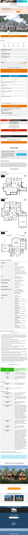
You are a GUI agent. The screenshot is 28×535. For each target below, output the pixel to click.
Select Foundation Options (5, 53)
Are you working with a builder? (6, 88)
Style (3, 38)
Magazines (19, 529)
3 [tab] (13, 32)
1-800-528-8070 (15, 5)
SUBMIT (18, 11)
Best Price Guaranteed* (23, 63)
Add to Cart (14, 70)
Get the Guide (14, 142)
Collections (10, 529)
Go (18, 517)
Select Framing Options (5, 56)
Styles (6, 529)
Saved (19, 6)
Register (23, 6)
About (25, 529)
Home (1, 38)
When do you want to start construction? (7, 82)
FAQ (22, 529)
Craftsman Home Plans (8, 38)
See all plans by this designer (14, 488)
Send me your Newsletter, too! (7, 103)
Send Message (14, 106)
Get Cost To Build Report (14, 130)
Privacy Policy (8, 10)
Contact (14, 530)
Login (25, 6)
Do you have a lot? (4, 85)
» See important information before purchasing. (8, 362)
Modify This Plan (21, 154)
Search (3, 529)
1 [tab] (10, 32)
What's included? (3, 50)
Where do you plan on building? (6, 91)
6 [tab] (17, 32)
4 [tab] (14, 32)
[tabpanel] (14, 23)
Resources (14, 529)
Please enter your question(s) (6, 96)
